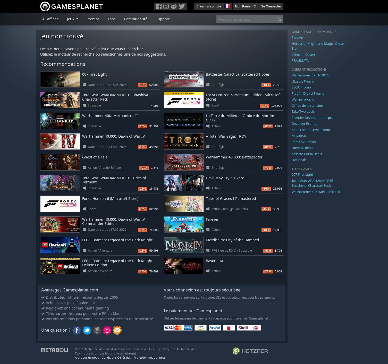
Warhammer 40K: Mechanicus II (110, 115)
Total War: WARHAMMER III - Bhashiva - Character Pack (116, 97)
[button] (226, 5)
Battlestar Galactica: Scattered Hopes (238, 74)
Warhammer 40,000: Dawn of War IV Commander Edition (113, 221)
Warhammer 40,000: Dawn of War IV (113, 136)
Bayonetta (214, 260)
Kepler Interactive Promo (311, 129)
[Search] (279, 19)
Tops (112, 18)
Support (163, 18)
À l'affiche (50, 18)
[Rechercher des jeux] (246, 19)
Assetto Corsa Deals (307, 154)
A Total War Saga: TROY (226, 136)
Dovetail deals (302, 147)
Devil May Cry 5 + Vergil (226, 177)
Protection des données (149, 357)
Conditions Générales (116, 357)
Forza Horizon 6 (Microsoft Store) (110, 198)
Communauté (135, 18)
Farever (212, 219)
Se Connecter (271, 6)
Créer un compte (209, 6)
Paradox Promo (304, 141)
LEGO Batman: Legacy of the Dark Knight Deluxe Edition (117, 263)
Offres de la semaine (307, 105)
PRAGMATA (300, 60)
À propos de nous (87, 357)
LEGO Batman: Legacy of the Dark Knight (117, 239)
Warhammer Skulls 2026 (310, 75)
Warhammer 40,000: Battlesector (234, 157)
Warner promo (303, 99)
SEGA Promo (301, 87)
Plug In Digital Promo (308, 93)
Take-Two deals (303, 111)
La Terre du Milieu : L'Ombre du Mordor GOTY (240, 117)
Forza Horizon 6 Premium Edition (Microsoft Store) (243, 97)
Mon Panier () (245, 6)
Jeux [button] (71, 18)
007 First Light (94, 74)
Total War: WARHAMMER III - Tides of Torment (114, 180)
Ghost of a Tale (95, 157)
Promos (93, 18)
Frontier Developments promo (315, 117)
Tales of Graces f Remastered (231, 198)
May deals (299, 135)
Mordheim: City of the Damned (232, 239)
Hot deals (299, 159)
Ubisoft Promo (303, 81)
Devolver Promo (304, 123)
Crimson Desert (303, 54)
